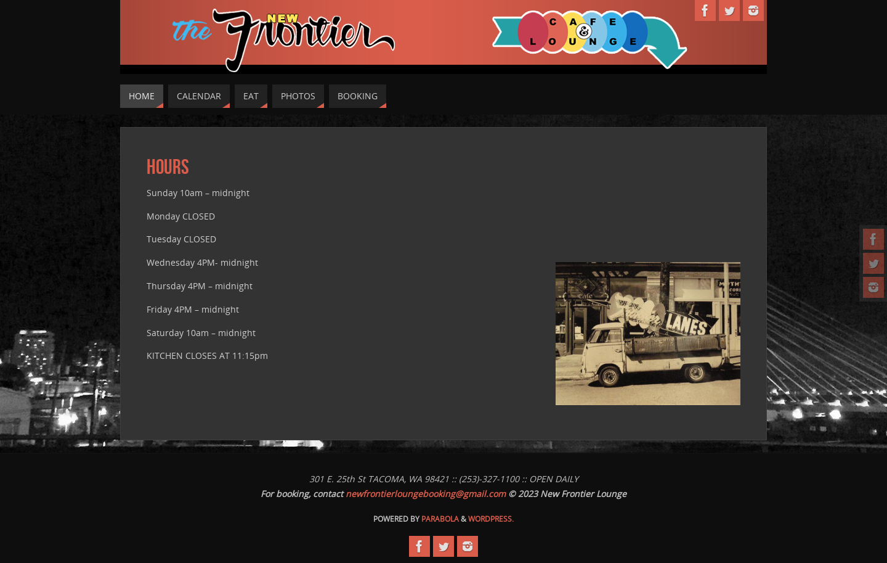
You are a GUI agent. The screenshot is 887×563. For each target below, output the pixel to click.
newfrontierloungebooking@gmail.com (426, 493)
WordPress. (491, 519)
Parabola (440, 519)
